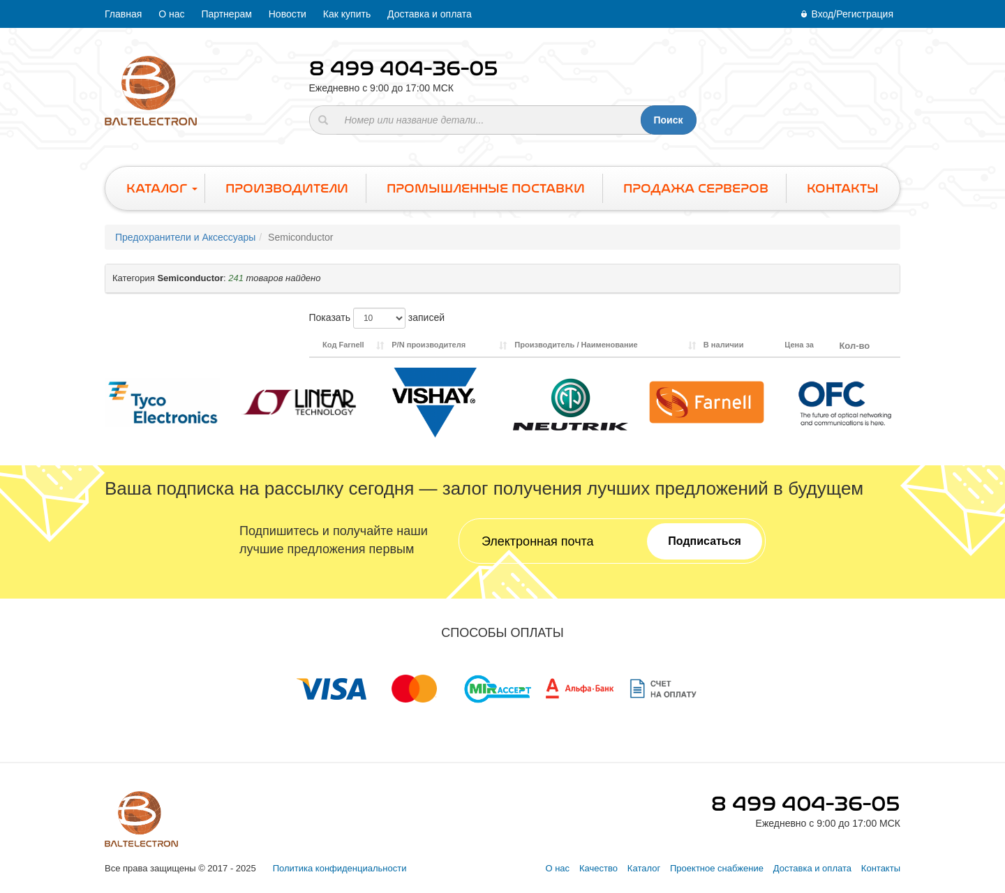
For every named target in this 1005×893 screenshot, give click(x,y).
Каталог (643, 868)
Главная (123, 14)
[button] (502, 278)
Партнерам (226, 14)
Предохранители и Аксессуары (185, 237)
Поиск (668, 120)
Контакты (880, 868)
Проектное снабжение (717, 868)
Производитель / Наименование (575, 344)
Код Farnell (343, 344)
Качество (598, 868)
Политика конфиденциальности (340, 868)
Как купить (347, 14)
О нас (171, 14)
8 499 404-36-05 (403, 68)
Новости (287, 14)
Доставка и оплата (429, 14)
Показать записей (377, 318)
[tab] (502, 278)
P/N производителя (429, 344)
